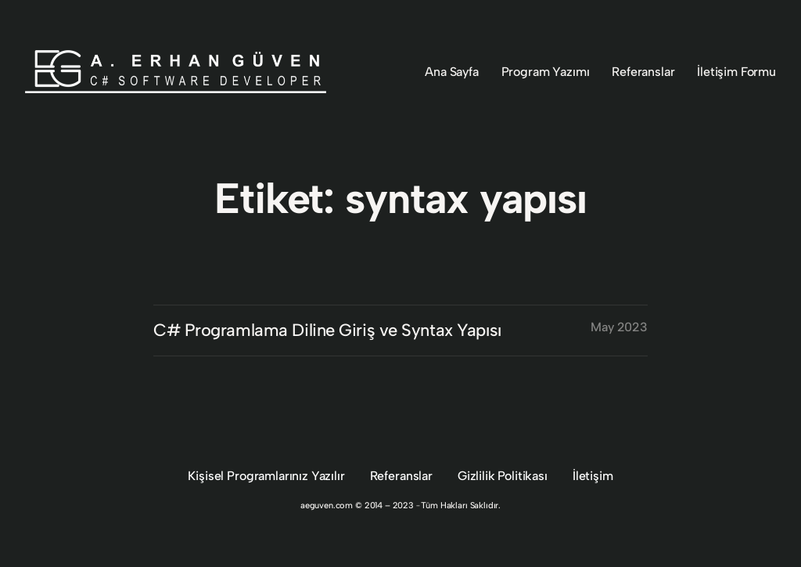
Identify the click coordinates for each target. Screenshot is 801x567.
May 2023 (619, 327)
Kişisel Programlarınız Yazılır (266, 475)
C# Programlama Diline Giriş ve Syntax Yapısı (327, 330)
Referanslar (401, 475)
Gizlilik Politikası (503, 475)
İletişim (593, 475)
